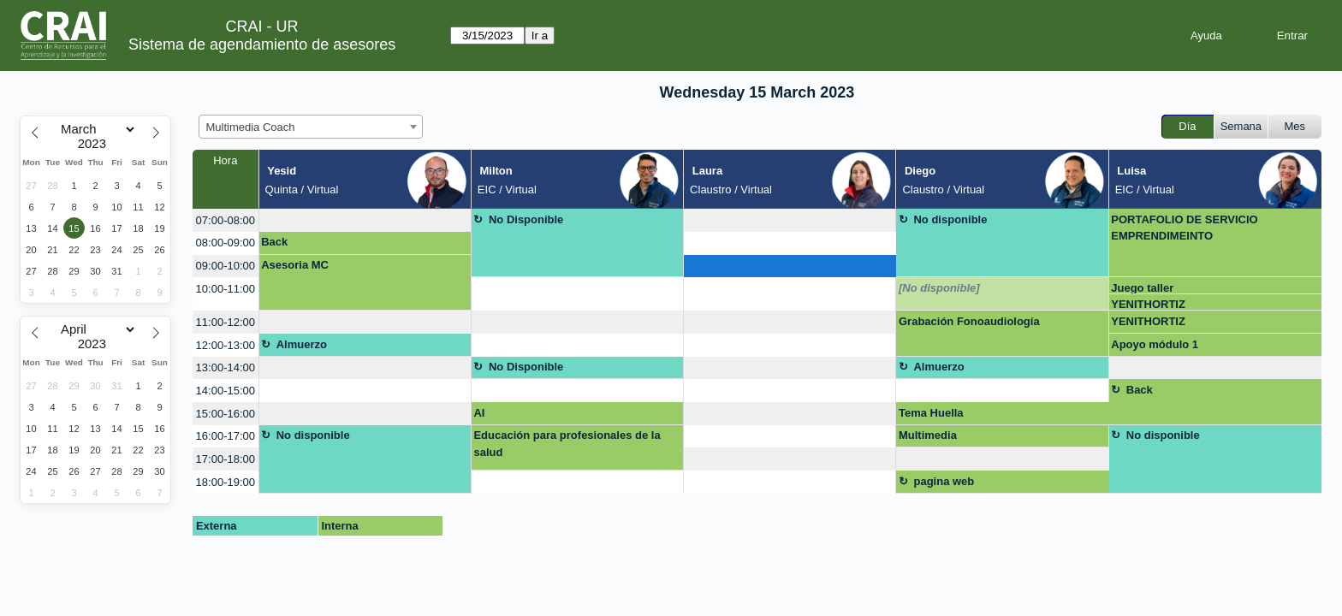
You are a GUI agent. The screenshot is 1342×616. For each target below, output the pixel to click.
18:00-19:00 (225, 482)
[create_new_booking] (365, 220)
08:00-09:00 (225, 242)
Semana (1241, 126)
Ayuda (1206, 35)
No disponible (950, 219)
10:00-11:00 (225, 288)
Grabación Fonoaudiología (969, 321)
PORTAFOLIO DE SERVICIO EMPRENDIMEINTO (1184, 228)
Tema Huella (931, 412)
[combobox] (311, 127)
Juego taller (1142, 287)
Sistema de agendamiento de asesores (261, 44)
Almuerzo (301, 344)
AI (478, 412)
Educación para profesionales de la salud (566, 444)
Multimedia (928, 435)
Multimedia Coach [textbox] (250, 127)
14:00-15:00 (225, 390)
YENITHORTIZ (1148, 304)
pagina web (943, 481)
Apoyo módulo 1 (1154, 344)
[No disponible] (939, 287)
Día (1187, 126)
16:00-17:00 (225, 435)
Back (274, 241)
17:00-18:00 (225, 459)
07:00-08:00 (225, 220)
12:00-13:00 (225, 345)
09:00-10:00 (225, 265)
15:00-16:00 (225, 413)
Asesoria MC (295, 264)
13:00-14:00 (225, 367)
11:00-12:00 (225, 322)
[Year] (95, 144)
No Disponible (526, 219)
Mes (1295, 126)
